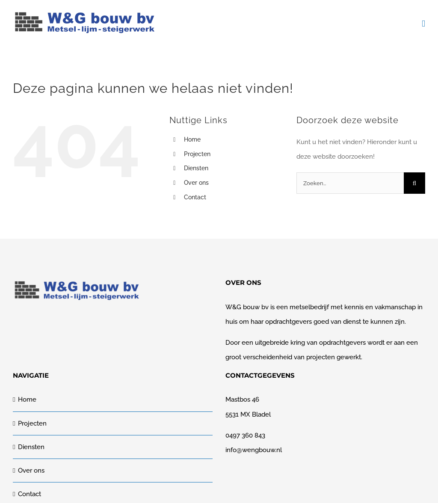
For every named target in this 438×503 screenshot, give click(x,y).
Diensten (196, 168)
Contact (195, 197)
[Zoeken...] (350, 183)
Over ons (196, 182)
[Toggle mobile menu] (423, 23)
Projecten (197, 154)
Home (192, 139)
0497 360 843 (245, 435)
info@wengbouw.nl (253, 450)
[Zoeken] (414, 183)
